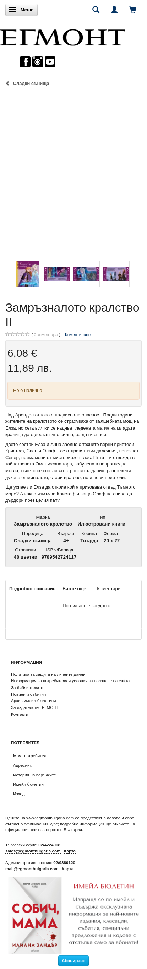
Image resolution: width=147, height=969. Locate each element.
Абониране (73, 960)
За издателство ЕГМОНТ (35, 707)
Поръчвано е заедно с (86, 605)
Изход (19, 793)
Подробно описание (32, 588)
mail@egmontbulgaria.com (32, 868)
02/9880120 (64, 862)
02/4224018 (49, 845)
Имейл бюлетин (28, 784)
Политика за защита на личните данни (48, 674)
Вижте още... (76, 588)
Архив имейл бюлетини (33, 700)
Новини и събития (28, 694)
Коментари (108, 588)
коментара (46, 334)
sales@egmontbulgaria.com (33, 851)
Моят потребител (29, 755)
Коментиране (78, 334)
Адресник (22, 765)
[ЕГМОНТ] (62, 36)
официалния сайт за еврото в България (43, 829)
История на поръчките (34, 774)
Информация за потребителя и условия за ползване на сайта (70, 680)
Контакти (19, 714)
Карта (70, 851)
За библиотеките (27, 687)
